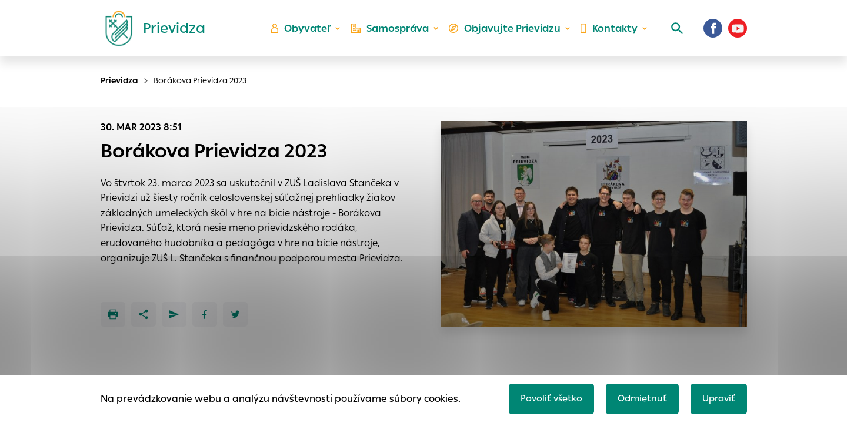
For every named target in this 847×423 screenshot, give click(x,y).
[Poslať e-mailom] (174, 314)
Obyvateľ (306, 32)
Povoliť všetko (545, 397)
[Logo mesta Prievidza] (151, 32)
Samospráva (394, 32)
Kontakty (608, 32)
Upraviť (717, 397)
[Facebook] (712, 32)
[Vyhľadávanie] (674, 32)
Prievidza (119, 80)
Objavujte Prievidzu (506, 32)
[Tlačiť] (113, 314)
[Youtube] (737, 32)
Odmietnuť (638, 397)
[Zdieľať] (143, 314)
